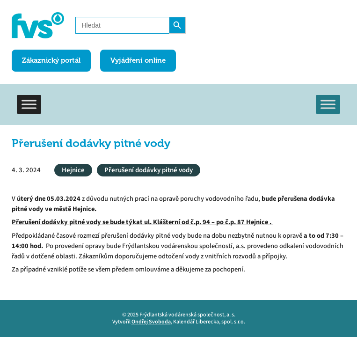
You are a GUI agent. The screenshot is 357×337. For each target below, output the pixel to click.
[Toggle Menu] (29, 104)
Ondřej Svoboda (151, 322)
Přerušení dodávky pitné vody (148, 170)
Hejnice (73, 170)
